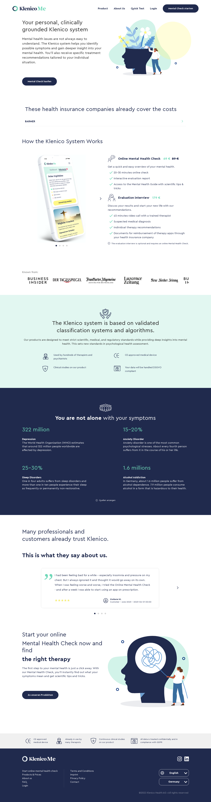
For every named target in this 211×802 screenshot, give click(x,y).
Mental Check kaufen (39, 81)
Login (153, 8)
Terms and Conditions (82, 771)
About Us (119, 8)
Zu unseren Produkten (40, 695)
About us (27, 778)
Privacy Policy (77, 778)
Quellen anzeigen (107, 500)
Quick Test (137, 8)
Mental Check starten (180, 8)
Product (103, 8)
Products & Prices (31, 774)
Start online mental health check (40, 771)
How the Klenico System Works (62, 141)
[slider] (62, 600)
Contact (74, 782)
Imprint (74, 774)
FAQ (24, 782)
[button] (105, 121)
